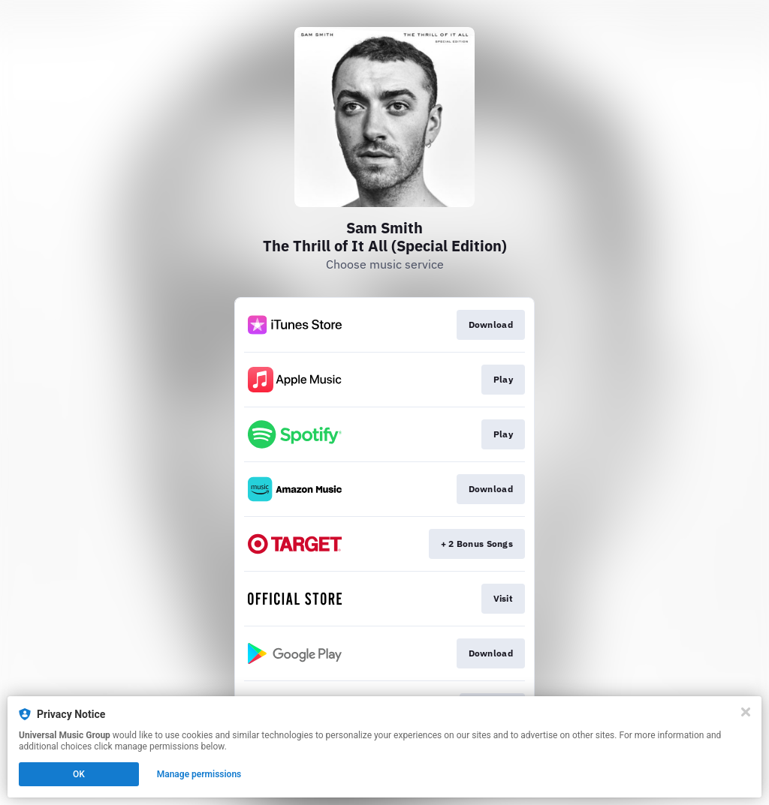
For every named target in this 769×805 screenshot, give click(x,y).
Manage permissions (199, 774)
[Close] (746, 712)
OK (79, 774)
